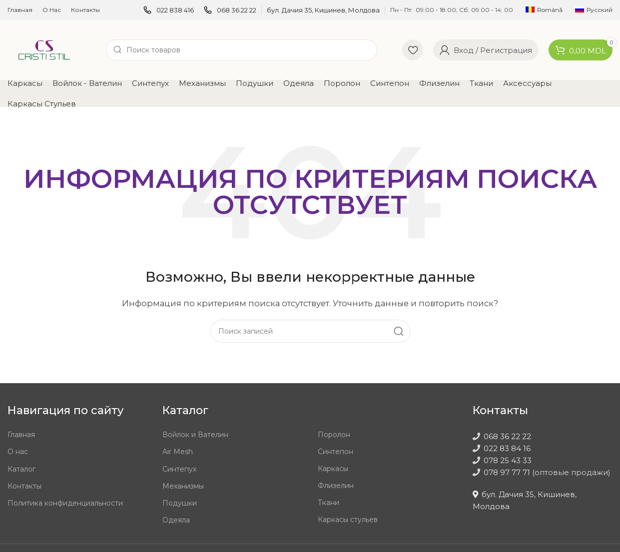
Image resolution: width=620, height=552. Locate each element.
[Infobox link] (168, 10)
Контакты (24, 486)
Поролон (334, 434)
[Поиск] (241, 49)
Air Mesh (177, 451)
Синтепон (335, 451)
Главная (21, 434)
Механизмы (183, 486)
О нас (17, 451)
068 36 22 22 (507, 436)
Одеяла (176, 520)
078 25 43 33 (508, 460)
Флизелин (336, 485)
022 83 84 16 (507, 448)
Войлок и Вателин (195, 434)
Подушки (179, 503)
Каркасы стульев (348, 519)
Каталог (21, 469)
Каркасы (333, 468)
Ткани (328, 502)
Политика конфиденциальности (65, 503)
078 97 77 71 (507, 472)
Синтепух (179, 469)
